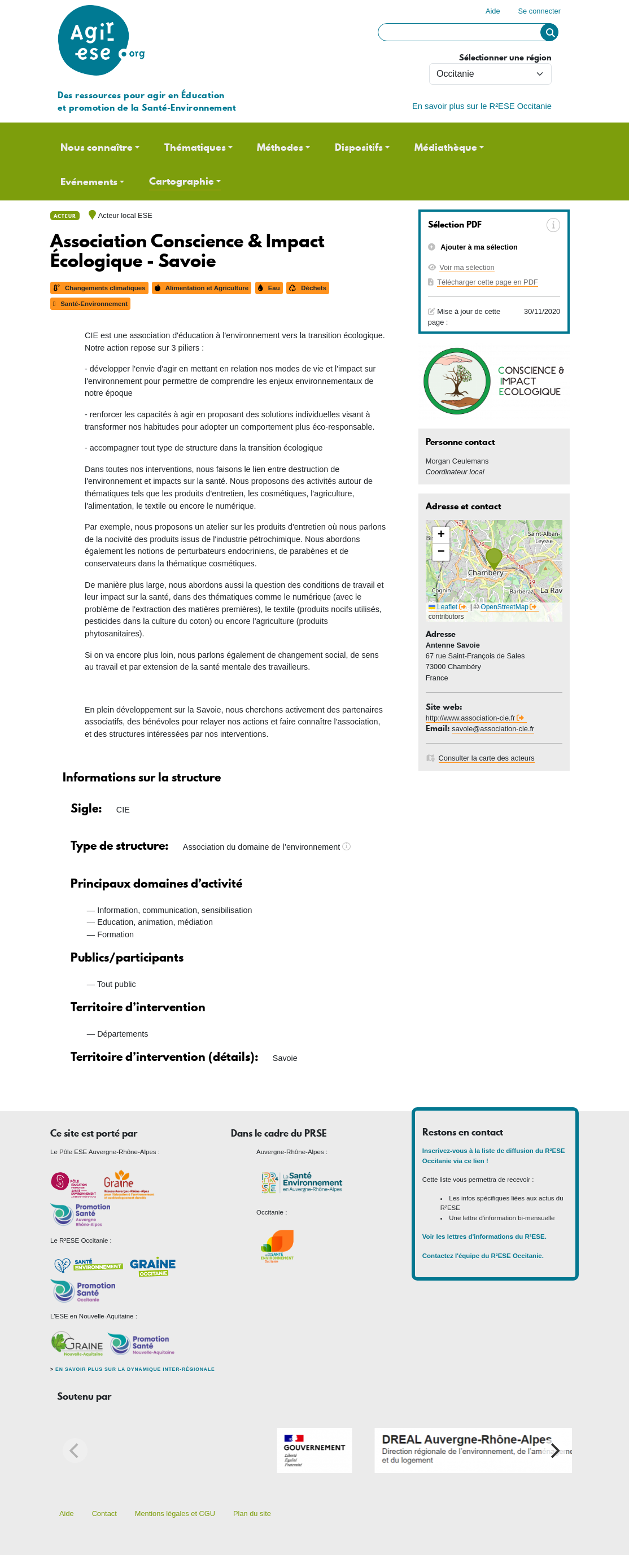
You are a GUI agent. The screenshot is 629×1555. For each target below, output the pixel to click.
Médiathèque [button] (445, 147)
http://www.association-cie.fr (471, 718)
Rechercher (549, 32)
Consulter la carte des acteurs (487, 758)
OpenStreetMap (504, 607)
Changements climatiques (99, 288)
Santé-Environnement (90, 303)
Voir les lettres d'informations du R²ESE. (485, 1236)
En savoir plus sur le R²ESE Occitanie (482, 106)
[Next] (553, 1450)
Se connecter (539, 11)
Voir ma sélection (466, 267)
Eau (269, 288)
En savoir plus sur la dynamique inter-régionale (135, 1369)
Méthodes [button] (280, 147)
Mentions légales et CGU (175, 1513)
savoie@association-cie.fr (493, 728)
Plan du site (252, 1513)
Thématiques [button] (195, 147)
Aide (493, 11)
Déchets (307, 288)
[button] (494, 559)
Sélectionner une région (505, 58)
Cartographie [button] (181, 181)
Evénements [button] (88, 182)
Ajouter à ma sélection (478, 247)
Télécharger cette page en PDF (487, 282)
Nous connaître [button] (96, 147)
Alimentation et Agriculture (201, 288)
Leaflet (443, 607)
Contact (104, 1513)
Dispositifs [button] (359, 147)
